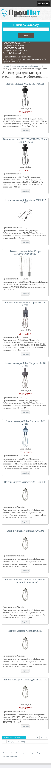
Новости (6, 757)
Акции (39, 753)
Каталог (5, 753)
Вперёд (11, 741)
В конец (21, 741)
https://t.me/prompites (21, 57)
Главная (6, 66)
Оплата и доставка (22, 753)
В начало (8, 738)
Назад (17, 738)
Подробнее (25, 130)
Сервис (32, 753)
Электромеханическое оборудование (26, 66)
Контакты (13, 757)
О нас (13, 753)
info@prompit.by (16, 53)
